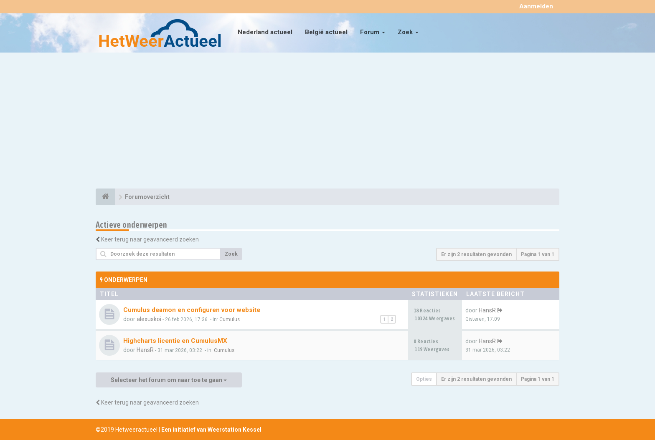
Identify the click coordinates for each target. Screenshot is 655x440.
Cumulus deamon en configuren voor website (191, 310)
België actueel (326, 32)
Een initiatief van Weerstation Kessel (211, 429)
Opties (424, 379)
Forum (372, 32)
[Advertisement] (327, 121)
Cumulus (229, 319)
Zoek (408, 32)
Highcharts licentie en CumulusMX (175, 340)
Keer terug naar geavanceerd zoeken (150, 239)
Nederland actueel (265, 32)
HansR (487, 310)
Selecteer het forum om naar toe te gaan (169, 380)
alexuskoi (149, 319)
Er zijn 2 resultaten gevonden (476, 254)
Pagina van (537, 254)
